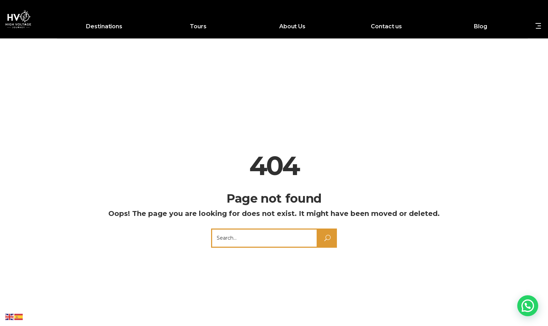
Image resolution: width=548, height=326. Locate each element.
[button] (527, 305)
